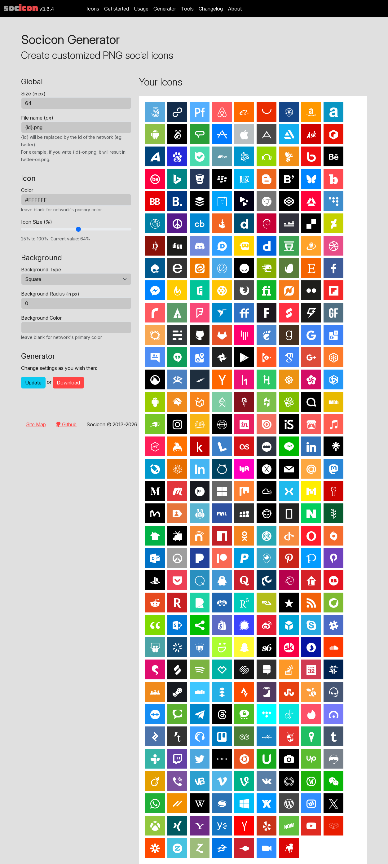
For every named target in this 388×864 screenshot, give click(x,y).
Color (27, 190)
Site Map (36, 424)
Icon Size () (36, 222)
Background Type (41, 269)
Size (33, 93)
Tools (187, 9)
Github (66, 424)
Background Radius (50, 294)
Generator (164, 9)
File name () (37, 118)
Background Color (41, 318)
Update (33, 382)
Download (68, 382)
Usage (141, 9)
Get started (116, 9)
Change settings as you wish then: (59, 368)
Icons (92, 9)
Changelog (211, 9)
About (235, 9)
